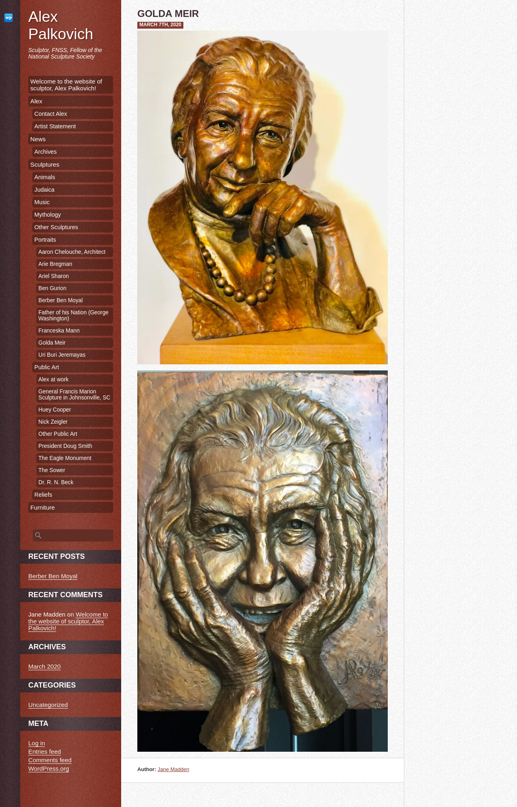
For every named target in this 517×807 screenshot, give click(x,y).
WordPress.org (48, 768)
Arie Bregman (55, 264)
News (38, 139)
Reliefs (43, 494)
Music (42, 202)
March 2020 (44, 666)
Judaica (44, 189)
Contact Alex (50, 114)
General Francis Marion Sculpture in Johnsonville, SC (74, 395)
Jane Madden (173, 769)
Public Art (46, 367)
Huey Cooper (54, 410)
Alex (36, 101)
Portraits (45, 239)
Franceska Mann (59, 331)
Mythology (47, 214)
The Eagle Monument (64, 458)
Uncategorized (48, 704)
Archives (45, 151)
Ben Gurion (52, 288)
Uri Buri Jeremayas (62, 355)
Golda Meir (51, 343)
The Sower (51, 470)
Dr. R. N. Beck (56, 482)
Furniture (42, 507)
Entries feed (44, 751)
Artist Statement (55, 126)
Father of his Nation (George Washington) (73, 315)
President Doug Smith (65, 446)
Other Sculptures (56, 227)
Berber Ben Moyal (60, 300)
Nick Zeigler (52, 422)
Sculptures (44, 164)
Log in (36, 743)
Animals (44, 177)
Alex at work (53, 379)
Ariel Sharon (53, 276)
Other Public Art (57, 434)
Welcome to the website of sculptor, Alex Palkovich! (66, 85)
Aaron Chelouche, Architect (71, 252)
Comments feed (49, 760)
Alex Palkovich (60, 25)
